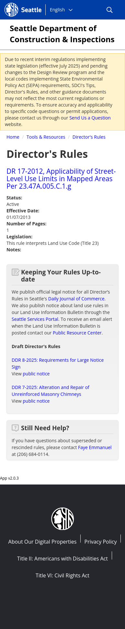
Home (12, 137)
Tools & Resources (46, 137)
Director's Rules (89, 137)
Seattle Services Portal (35, 319)
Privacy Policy (101, 541)
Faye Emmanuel (95, 447)
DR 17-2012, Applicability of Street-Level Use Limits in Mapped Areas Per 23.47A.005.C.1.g (61, 179)
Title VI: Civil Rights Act (62, 575)
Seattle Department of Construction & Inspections (62, 33)
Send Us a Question (90, 118)
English (57, 9)
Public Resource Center (77, 333)
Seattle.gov (18, 3)
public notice (36, 374)
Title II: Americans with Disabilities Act (62, 558)
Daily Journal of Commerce (76, 299)
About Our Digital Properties (42, 541)
